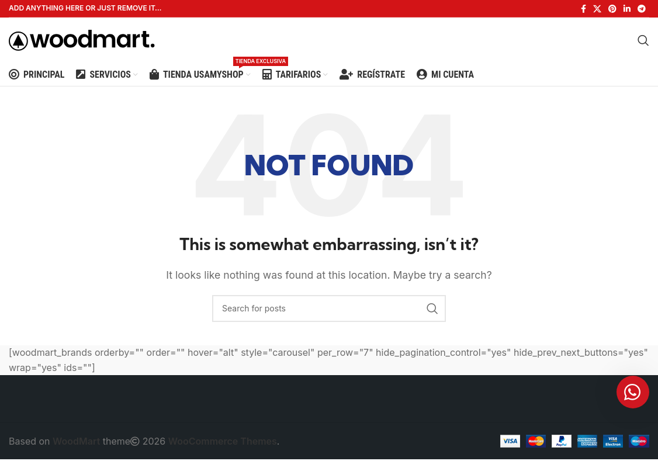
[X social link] (597, 8)
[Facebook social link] (583, 8)
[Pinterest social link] (612, 8)
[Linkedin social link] (627, 8)
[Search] (643, 41)
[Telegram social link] (641, 8)
